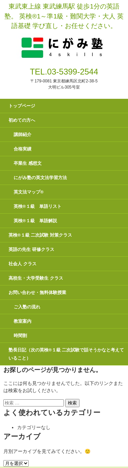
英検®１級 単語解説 (35, 220)
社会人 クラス (23, 263)
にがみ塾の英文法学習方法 (40, 177)
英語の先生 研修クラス (31, 249)
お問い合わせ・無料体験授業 (37, 292)
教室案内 (22, 321)
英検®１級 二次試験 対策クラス (40, 235)
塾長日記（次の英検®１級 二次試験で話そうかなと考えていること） (66, 354)
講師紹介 (22, 134)
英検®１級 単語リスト (37, 206)
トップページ (22, 105)
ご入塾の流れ (27, 306)
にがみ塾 (64, 40)
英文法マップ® (29, 192)
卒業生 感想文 (28, 163)
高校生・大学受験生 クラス (36, 278)
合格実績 (22, 148)
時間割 (20, 335)
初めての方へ (22, 120)
